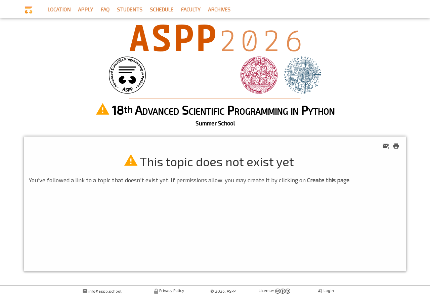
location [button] (59, 8)
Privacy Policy (171, 290)
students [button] (129, 8)
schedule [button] (161, 8)
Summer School (215, 123)
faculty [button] (191, 8)
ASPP (231, 291)
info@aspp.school (105, 291)
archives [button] (219, 8)
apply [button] (85, 8)
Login (329, 290)
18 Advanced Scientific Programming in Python (223, 110)
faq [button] (105, 8)
